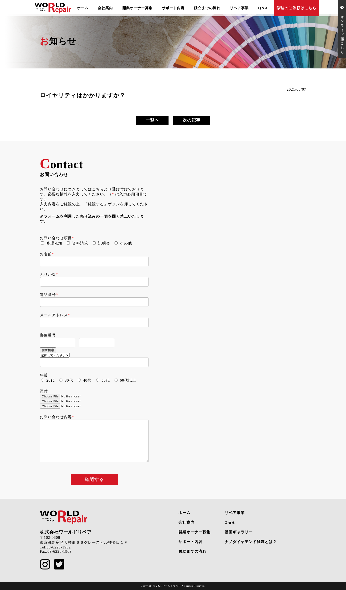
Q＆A (263, 8)
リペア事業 (239, 8)
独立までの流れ (207, 8)
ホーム (82, 8)
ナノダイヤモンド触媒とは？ (251, 542)
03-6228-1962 (58, 547)
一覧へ (152, 120)
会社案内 (105, 8)
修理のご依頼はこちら (296, 8)
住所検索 (48, 350)
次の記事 (192, 120)
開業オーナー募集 (137, 8)
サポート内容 (173, 8)
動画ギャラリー (239, 532)
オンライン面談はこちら (342, 29)
